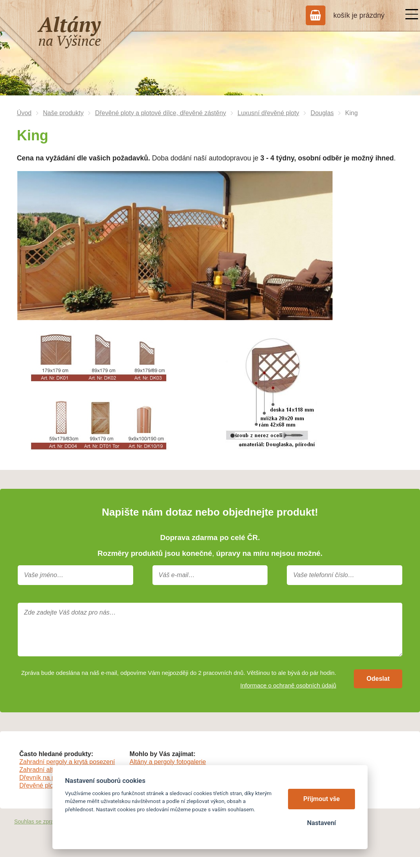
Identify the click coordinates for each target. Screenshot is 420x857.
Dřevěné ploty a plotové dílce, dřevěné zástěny (160, 113)
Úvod (24, 113)
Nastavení (321, 823)
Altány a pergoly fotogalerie (168, 761)
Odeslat (378, 678)
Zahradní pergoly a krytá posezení (67, 761)
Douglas (322, 113)
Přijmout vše (321, 799)
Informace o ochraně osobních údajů (288, 685)
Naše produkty (63, 113)
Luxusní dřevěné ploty (268, 113)
